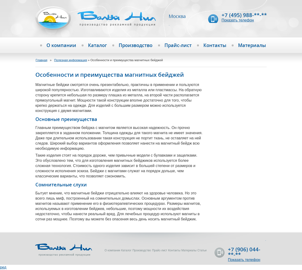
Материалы (252, 45)
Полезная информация (70, 60)
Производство (135, 45)
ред (3, 267)
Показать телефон (238, 20)
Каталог (97, 45)
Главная (41, 60)
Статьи (202, 250)
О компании (61, 45)
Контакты (214, 45)
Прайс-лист (178, 45)
